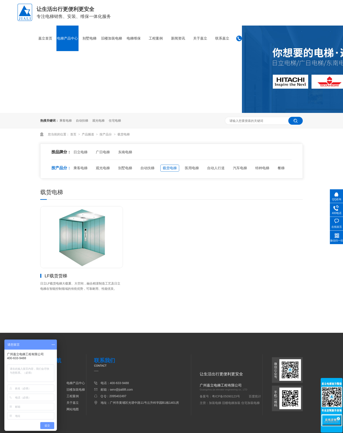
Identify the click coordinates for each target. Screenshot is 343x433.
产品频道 (88, 134)
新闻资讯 (178, 38)
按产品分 (106, 134)
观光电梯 (98, 120)
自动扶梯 (82, 120)
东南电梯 (125, 152)
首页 (73, 134)
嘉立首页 (45, 38)
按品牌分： (61, 152)
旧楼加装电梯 (111, 38)
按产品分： (61, 168)
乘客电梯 (66, 120)
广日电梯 (103, 152)
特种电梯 (262, 168)
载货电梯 (123, 134)
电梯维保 (134, 38)
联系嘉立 (222, 38)
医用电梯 (192, 168)
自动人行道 (216, 168)
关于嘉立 (200, 38)
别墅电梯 (89, 38)
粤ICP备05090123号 (226, 396)
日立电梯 (81, 152)
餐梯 (281, 168)
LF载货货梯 (56, 275)
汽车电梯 (240, 168)
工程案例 (156, 38)
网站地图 (72, 409)
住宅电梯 (115, 120)
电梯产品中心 (67, 38)
